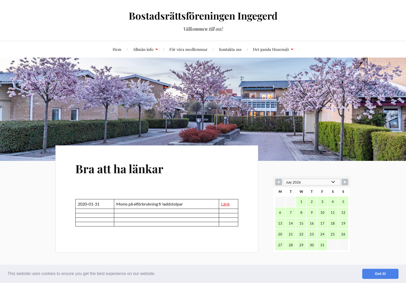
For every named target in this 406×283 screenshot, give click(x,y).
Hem (117, 49)
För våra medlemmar (188, 49)
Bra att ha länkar (119, 168)
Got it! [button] (380, 274)
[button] (157, 274)
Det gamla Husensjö (271, 49)
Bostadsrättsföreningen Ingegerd (203, 15)
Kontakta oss (230, 49)
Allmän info (143, 49)
